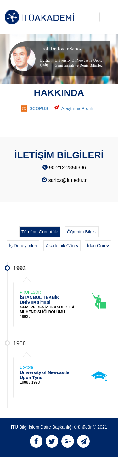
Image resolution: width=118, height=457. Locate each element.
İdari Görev (98, 245)
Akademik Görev (62, 245)
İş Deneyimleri (23, 245)
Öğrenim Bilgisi (82, 231)
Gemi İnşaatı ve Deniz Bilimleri (79, 65)
